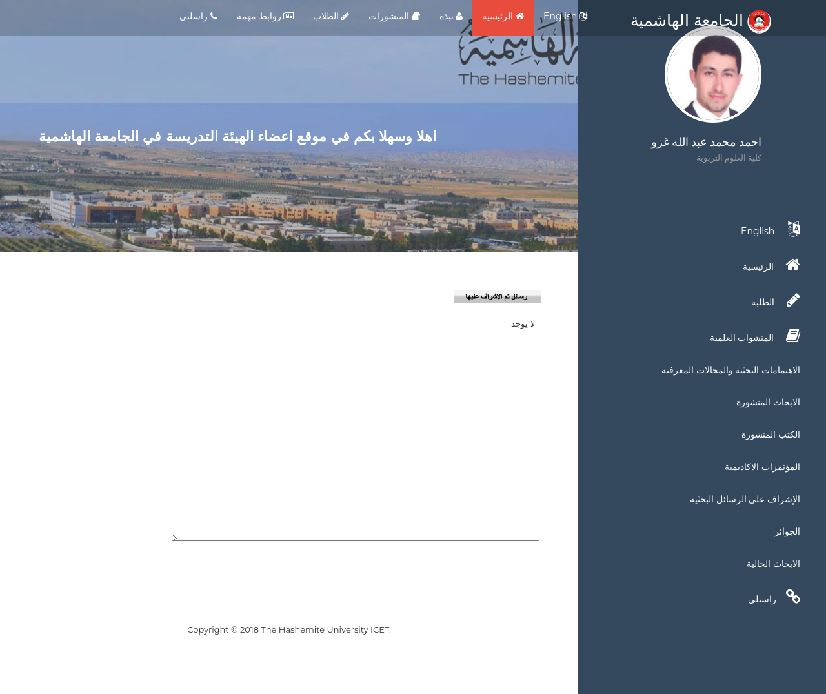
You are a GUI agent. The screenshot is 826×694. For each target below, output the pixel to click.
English (565, 16)
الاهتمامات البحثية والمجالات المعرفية (730, 370)
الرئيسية (503, 16)
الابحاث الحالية (773, 563)
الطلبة (775, 300)
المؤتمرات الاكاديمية (762, 467)
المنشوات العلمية (755, 335)
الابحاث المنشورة (768, 402)
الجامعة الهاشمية (700, 20)
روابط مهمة (265, 16)
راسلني (198, 16)
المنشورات (394, 16)
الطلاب (331, 16)
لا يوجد (355, 428)
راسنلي (774, 597)
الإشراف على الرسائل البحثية (745, 499)
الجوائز (787, 531)
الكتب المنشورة (770, 434)
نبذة (451, 16)
